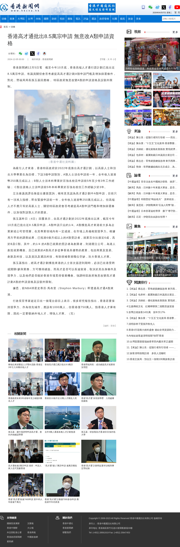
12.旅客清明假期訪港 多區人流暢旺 (146, 353)
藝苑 (122, 18)
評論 (86, 18)
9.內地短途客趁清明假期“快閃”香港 (145, 335)
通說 (94, 18)
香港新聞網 (68, 528)
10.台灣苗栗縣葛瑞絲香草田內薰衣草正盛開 (150, 341)
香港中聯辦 (12, 528)
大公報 (30, 528)
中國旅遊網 (32, 537)
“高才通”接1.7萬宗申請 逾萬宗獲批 (61, 465)
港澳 (12, 18)
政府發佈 (104, 18)
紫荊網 (10, 541)
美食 (138, 18)
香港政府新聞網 (14, 537)
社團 (114, 18)
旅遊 (130, 18)
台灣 (30, 18)
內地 (38, 18)
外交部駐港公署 (14, 532)
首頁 (6, 27)
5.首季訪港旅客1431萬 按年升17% (146, 312)
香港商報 (31, 532)
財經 (54, 18)
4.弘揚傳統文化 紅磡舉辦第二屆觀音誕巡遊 (150, 306)
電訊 (78, 18)
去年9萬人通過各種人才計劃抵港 (60, 432)
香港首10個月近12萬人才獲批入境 (61, 398)
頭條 (4, 18)
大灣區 (21, 18)
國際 (46, 18)
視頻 (62, 18)
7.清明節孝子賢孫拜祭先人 (141, 324)
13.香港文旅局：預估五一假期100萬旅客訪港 (151, 359)
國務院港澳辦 (13, 523)
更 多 (175, 32)
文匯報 (30, 523)
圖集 (70, 18)
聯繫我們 (67, 532)
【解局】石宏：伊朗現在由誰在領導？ (147, 217)
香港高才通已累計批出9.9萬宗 (59, 364)
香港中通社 (68, 523)
